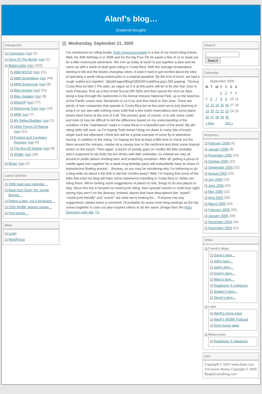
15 (222, 105)
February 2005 (219, 210)
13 (212, 105)
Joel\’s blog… (224, 267)
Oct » (229, 123)
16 (227, 105)
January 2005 (218, 216)
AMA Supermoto (26, 84)
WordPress (16, 239)
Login (12, 233)
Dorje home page (226, 325)
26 (207, 117)
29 (222, 117)
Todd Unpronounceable (130, 52)
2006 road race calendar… (28, 184)
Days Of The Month (22, 59)
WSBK (19, 154)
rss (29, 53)
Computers (16, 53)
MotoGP (20, 102)
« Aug (209, 123)
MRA (17, 114)
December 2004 (220, 222)
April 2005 (215, 197)
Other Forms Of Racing (31, 126)
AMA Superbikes (26, 78)
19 (207, 111)
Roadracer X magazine (231, 285)
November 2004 (220, 228)
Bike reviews (23, 90)
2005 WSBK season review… (30, 207)
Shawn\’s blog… (226, 291)
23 (227, 111)
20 (212, 111)
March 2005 (217, 203)
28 (217, 117)
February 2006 (219, 143)
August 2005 (217, 173)
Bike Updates (24, 96)
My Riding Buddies (28, 120)
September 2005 (220, 167)
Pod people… (18, 213)
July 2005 (215, 179)
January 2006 (218, 149)
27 (212, 117)
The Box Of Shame (28, 148)
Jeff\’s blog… (223, 261)
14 (217, 105)
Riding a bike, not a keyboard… (31, 201)
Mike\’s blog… (224, 279)
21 (217, 111)
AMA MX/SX (23, 72)
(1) (97, 212)
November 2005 (220, 155)
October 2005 (218, 161)
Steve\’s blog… (225, 297)
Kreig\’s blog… (224, 273)
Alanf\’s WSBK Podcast (231, 319)
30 (227, 117)
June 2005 (216, 185)
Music (12, 163)
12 (207, 105)
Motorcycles (17, 65)
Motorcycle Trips (26, 108)
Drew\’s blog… (224, 255)
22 (222, 111)
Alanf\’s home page (228, 313)
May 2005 (215, 191)
